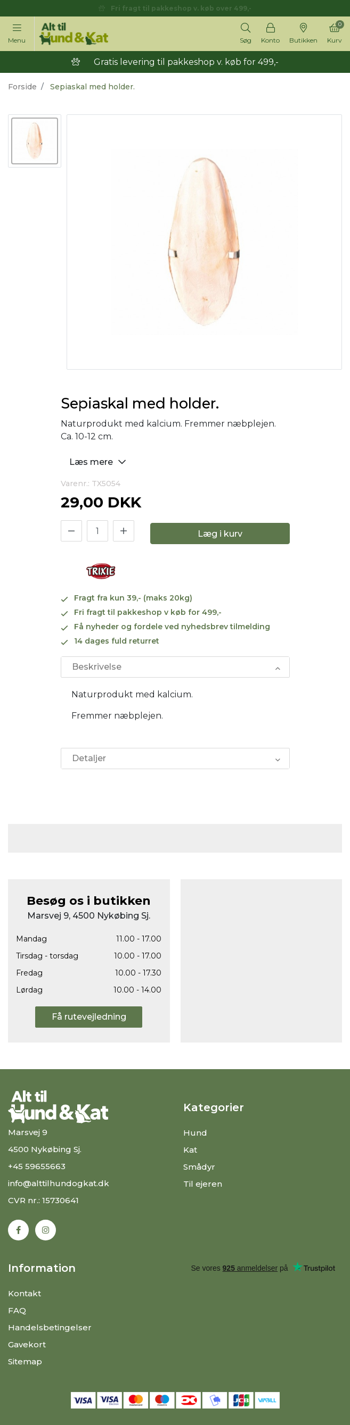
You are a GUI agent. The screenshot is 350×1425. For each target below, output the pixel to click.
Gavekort (27, 1344)
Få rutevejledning (89, 1017)
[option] (34, 141)
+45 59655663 (37, 1166)
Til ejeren (202, 1184)
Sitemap (25, 1361)
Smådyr (199, 1167)
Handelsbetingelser (50, 1327)
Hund (195, 1133)
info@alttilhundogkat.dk (58, 1183)
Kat (190, 1150)
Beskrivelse (96, 667)
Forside (22, 86)
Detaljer (89, 758)
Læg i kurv (220, 534)
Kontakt (24, 1293)
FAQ (17, 1310)
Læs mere (99, 461)
